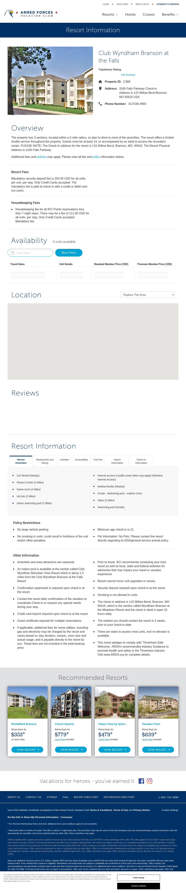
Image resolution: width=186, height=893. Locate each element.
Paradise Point (151, 724)
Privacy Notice (142, 810)
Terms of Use (121, 810)
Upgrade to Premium (168, 4)
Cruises (148, 14)
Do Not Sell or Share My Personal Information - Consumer (40, 817)
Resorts (109, 14)
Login (106, 4)
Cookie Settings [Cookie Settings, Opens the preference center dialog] (138, 878)
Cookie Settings (170, 810)
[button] (13, 80)
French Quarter (64, 724)
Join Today (122, 4)
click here (130, 866)
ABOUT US (14, 797)
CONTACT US (33, 797)
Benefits (170, 14)
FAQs (65, 797)
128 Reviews (128, 74)
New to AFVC (142, 4)
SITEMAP (52, 797)
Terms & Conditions (101, 810)
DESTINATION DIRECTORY (119, 797)
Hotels (130, 14)
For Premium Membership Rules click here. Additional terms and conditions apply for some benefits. (52, 824)
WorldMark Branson (24, 724)
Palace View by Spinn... (112, 724)
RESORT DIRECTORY (86, 797)
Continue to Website (138, 886)
